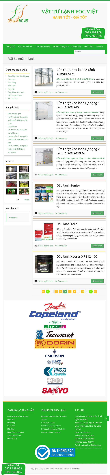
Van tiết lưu (12, 127)
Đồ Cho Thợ (12, 99)
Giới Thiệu (88, 46)
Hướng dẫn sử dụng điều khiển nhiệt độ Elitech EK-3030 (18, 120)
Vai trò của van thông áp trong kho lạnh (17, 131)
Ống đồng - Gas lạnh (16, 92)
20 (82, 291)
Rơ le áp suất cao (48, 423)
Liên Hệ (99, 46)
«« (43, 291)
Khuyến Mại (76, 46)
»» (95, 291)
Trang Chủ (10, 46)
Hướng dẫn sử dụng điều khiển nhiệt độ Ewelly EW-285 (18, 139)
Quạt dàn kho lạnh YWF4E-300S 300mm (54, 417)
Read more (97, 92)
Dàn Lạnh (11, 79)
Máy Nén (11, 89)
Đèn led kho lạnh (14, 114)
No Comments (61, 92)
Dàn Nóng (12, 83)
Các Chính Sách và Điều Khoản (88, 448)
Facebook (13, 217)
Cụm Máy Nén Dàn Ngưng (18, 76)
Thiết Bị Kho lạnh (42, 46)
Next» (26, 200)
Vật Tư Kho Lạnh (25, 46)
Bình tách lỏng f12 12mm (51, 426)
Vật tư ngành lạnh (45, 92)
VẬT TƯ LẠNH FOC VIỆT (70, 11)
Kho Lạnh (11, 86)
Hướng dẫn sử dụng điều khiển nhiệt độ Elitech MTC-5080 (17, 149)
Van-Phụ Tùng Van (61, 46)
